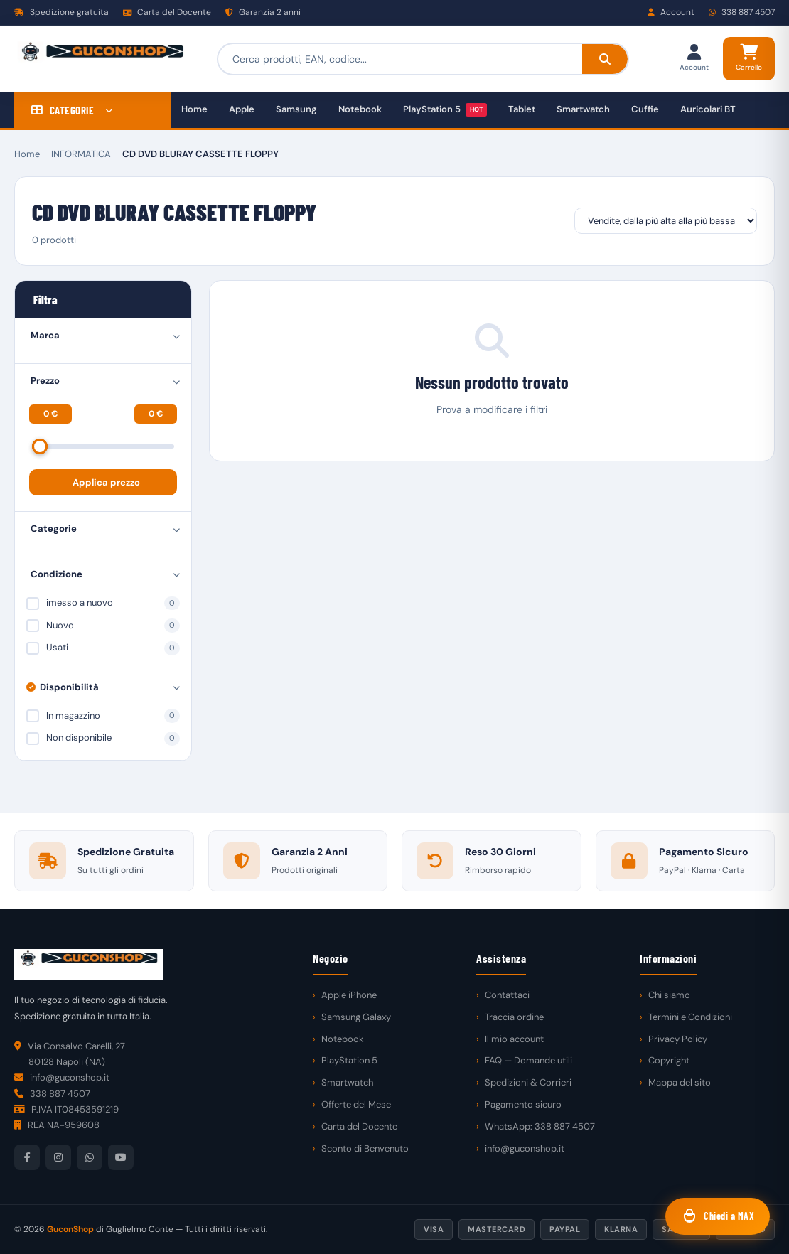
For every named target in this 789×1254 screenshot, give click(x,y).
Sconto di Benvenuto (365, 1148)
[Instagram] (58, 1157)
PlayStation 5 (445, 110)
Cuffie (645, 109)
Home (194, 109)
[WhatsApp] (89, 1157)
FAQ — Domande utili (528, 1060)
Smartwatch (583, 109)
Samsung (296, 109)
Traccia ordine (514, 1017)
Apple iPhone (349, 995)
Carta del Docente (167, 12)
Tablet (521, 109)
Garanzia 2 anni (263, 12)
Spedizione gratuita (61, 12)
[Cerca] (604, 59)
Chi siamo (669, 995)
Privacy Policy (677, 1039)
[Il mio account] (694, 58)
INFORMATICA (81, 154)
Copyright (668, 1060)
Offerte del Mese (356, 1104)
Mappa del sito (679, 1082)
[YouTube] (121, 1157)
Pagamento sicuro (523, 1104)
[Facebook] (27, 1157)
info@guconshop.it (524, 1148)
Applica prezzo (106, 482)
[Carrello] (749, 58)
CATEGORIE (72, 110)
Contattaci (507, 995)
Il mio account (514, 1039)
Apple (241, 109)
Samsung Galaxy (356, 1017)
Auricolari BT (708, 109)
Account (671, 12)
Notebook (360, 109)
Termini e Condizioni (690, 1017)
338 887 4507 (742, 12)
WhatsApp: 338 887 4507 (540, 1126)
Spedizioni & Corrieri (528, 1082)
